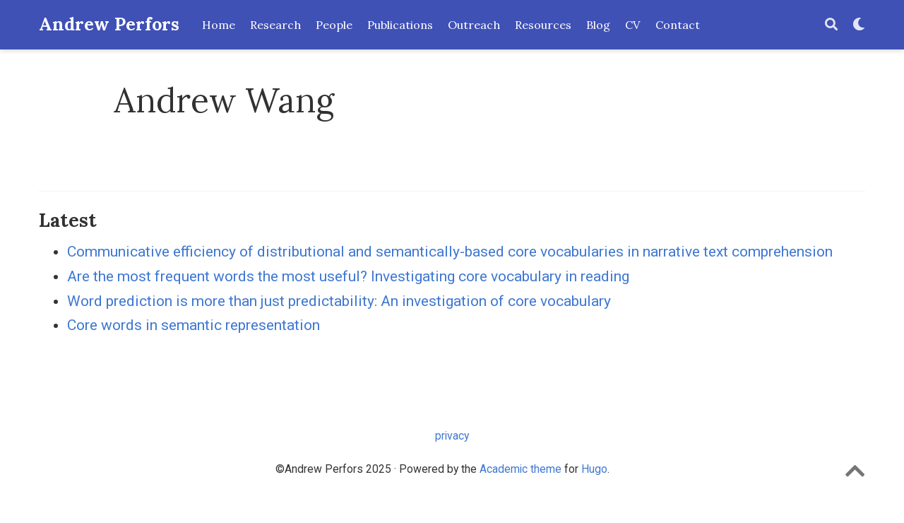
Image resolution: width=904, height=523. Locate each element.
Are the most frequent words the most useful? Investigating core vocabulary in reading (348, 276)
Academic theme (520, 469)
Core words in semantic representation (193, 325)
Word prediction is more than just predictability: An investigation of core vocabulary (339, 301)
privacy (452, 435)
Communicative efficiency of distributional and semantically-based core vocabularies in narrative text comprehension (450, 251)
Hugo (594, 469)
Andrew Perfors (109, 24)
